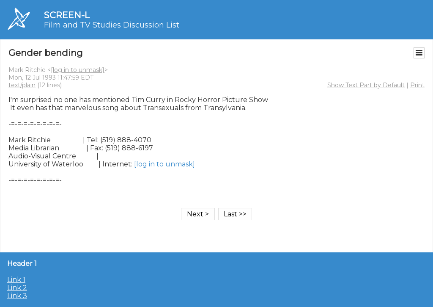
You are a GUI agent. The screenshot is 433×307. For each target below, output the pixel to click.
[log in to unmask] (77, 70)
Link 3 (17, 296)
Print (417, 85)
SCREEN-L (67, 15)
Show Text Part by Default (366, 85)
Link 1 (16, 280)
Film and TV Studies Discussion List (111, 25)
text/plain (22, 85)
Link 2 (17, 288)
